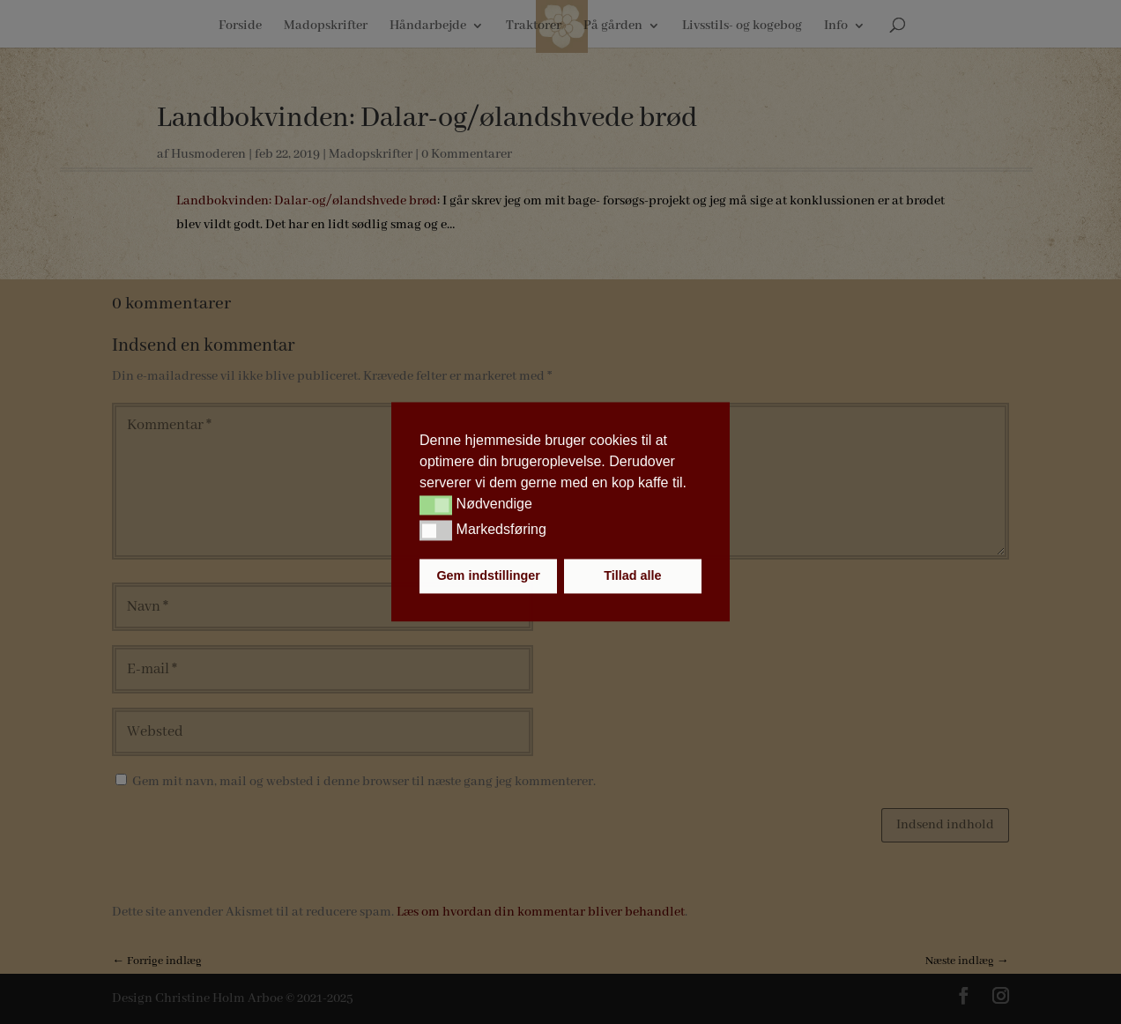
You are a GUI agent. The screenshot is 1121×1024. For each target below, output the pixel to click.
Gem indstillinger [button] (488, 576)
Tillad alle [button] (632, 576)
